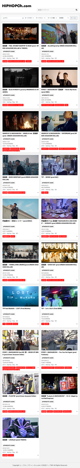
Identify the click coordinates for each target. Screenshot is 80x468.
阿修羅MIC (6, 236)
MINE (47, 324)
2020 (4, 146)
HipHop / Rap (11, 58)
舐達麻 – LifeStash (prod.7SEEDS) (14, 440)
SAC (46, 192)
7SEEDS (28, 61)
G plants (49, 411)
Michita (15, 324)
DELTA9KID (62, 236)
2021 (42, 102)
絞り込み (73, 18)
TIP (43, 192)
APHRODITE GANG (9, 51)
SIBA (66, 105)
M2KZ (13, 236)
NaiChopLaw (67, 411)
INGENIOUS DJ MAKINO (16, 105)
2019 (42, 233)
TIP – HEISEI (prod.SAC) (49, 177)
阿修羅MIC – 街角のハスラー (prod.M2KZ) (17, 221)
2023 (4, 58)
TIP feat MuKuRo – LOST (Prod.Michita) (16, 308)
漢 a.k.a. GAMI (30, 367)
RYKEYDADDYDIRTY (48, 105)
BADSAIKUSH (59, 105)
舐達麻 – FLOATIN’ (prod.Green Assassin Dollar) (19, 396)
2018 (42, 408)
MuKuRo (9, 324)
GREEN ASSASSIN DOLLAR (17, 61)
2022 (4, 102)
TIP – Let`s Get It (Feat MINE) (51, 308)
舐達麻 (5, 61)
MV (17, 58)
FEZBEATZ (68, 367)
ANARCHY (6, 149)
